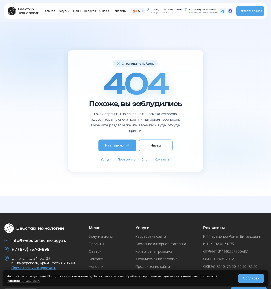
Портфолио (127, 159)
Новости (96, 266)
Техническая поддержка (156, 259)
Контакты (119, 11)
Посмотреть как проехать (33, 267)
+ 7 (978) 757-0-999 (203, 9)
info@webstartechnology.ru (38, 240)
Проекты (90, 11)
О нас (103, 11)
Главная (49, 11)
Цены (77, 11)
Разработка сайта (151, 236)
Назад (156, 145)
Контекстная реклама (154, 251)
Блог (145, 159)
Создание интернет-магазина (161, 244)
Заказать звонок (250, 11)
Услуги (62, 11)
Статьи (95, 251)
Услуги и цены (101, 236)
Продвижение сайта (153, 266)
